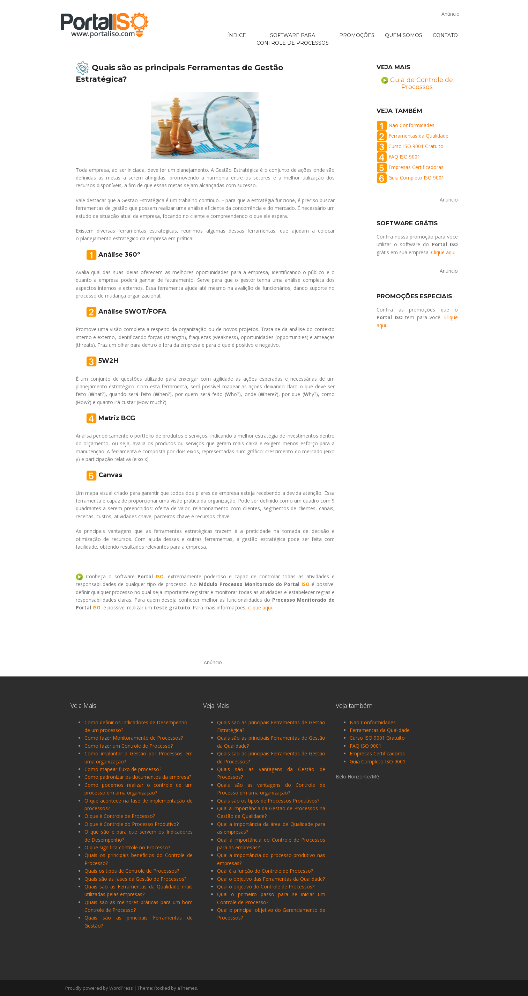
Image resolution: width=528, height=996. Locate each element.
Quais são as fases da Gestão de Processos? (135, 879)
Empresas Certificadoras (416, 167)
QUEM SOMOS (403, 7)
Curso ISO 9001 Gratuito (416, 146)
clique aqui (260, 607)
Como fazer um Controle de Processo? (128, 745)
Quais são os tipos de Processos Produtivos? (268, 800)
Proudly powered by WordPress (99, 988)
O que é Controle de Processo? (119, 816)
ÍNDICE (236, 7)
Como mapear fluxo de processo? (122, 769)
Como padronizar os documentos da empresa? (137, 777)
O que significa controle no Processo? (127, 847)
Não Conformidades (411, 125)
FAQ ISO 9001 (404, 156)
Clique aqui (443, 252)
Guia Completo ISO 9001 (416, 177)
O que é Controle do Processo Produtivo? (131, 824)
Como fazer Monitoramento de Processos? (133, 737)
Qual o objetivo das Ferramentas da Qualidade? (271, 879)
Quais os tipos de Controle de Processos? (131, 870)
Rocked (162, 988)
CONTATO (445, 7)
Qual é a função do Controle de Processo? (265, 870)
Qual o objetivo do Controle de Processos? (265, 886)
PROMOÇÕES (356, 7)
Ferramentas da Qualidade (418, 135)
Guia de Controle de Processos (421, 83)
